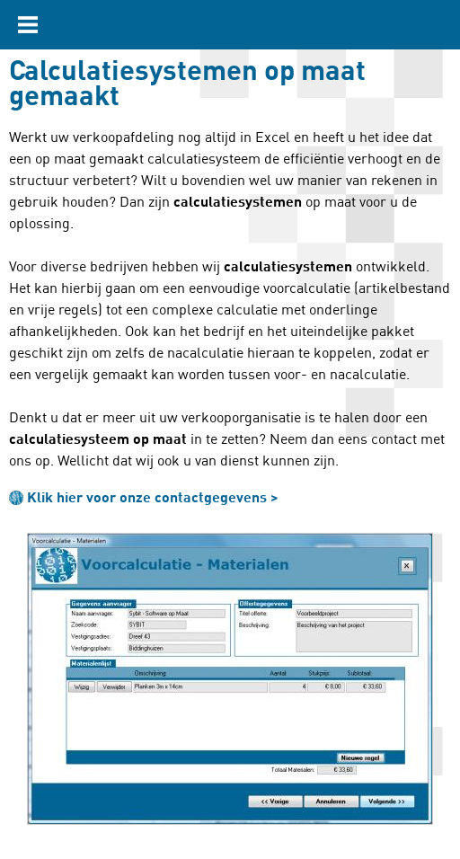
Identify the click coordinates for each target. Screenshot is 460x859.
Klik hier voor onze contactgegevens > (153, 498)
